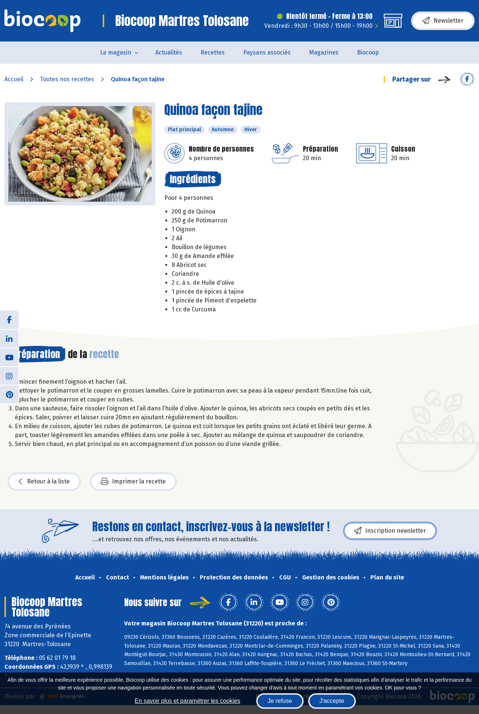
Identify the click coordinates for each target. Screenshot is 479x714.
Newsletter (442, 20)
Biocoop (368, 52)
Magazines (323, 52)
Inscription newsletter (390, 531)
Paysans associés (267, 52)
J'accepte (332, 701)
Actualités (168, 52)
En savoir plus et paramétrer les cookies (187, 701)
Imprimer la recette (133, 481)
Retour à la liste (44, 481)
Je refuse (280, 701)
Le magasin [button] (115, 52)
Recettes (213, 52)
